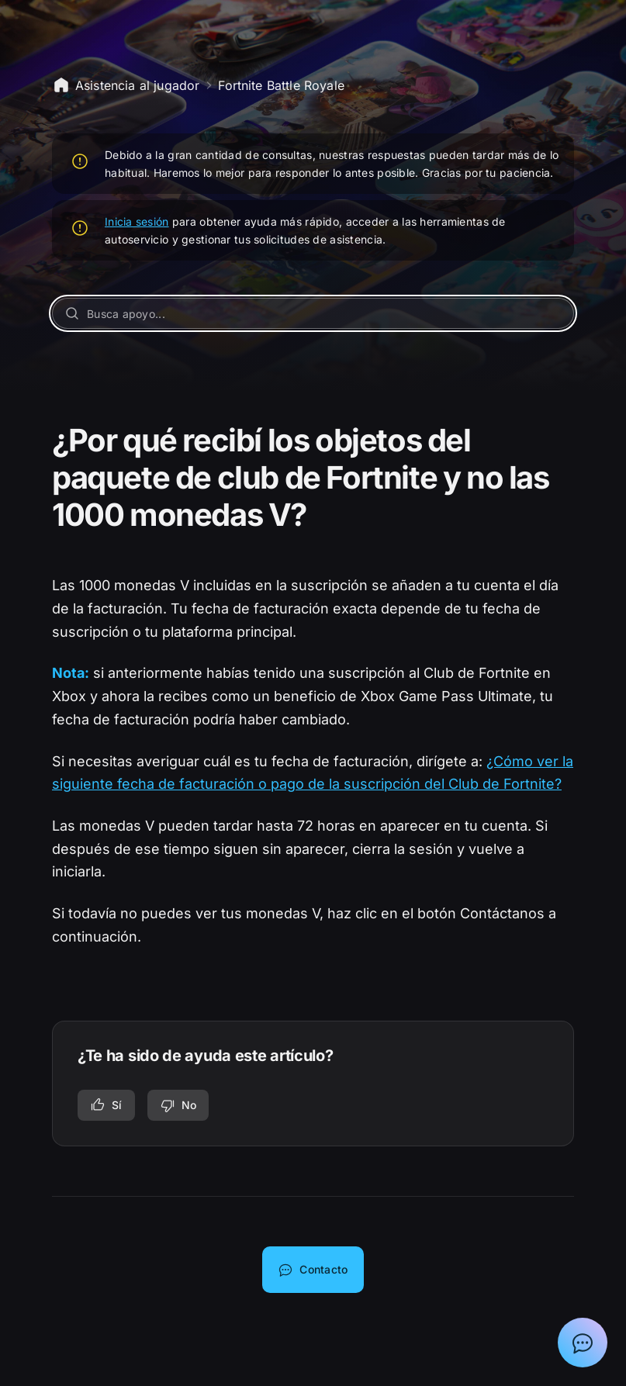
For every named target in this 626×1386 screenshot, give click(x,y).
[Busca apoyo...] (313, 313)
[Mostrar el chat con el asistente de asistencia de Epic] (582, 1342)
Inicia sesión (137, 221)
